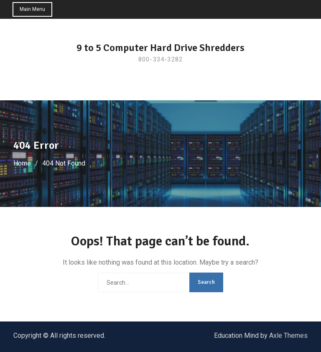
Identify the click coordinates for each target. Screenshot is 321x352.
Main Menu (32, 9)
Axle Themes (288, 335)
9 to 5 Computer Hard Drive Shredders (160, 47)
